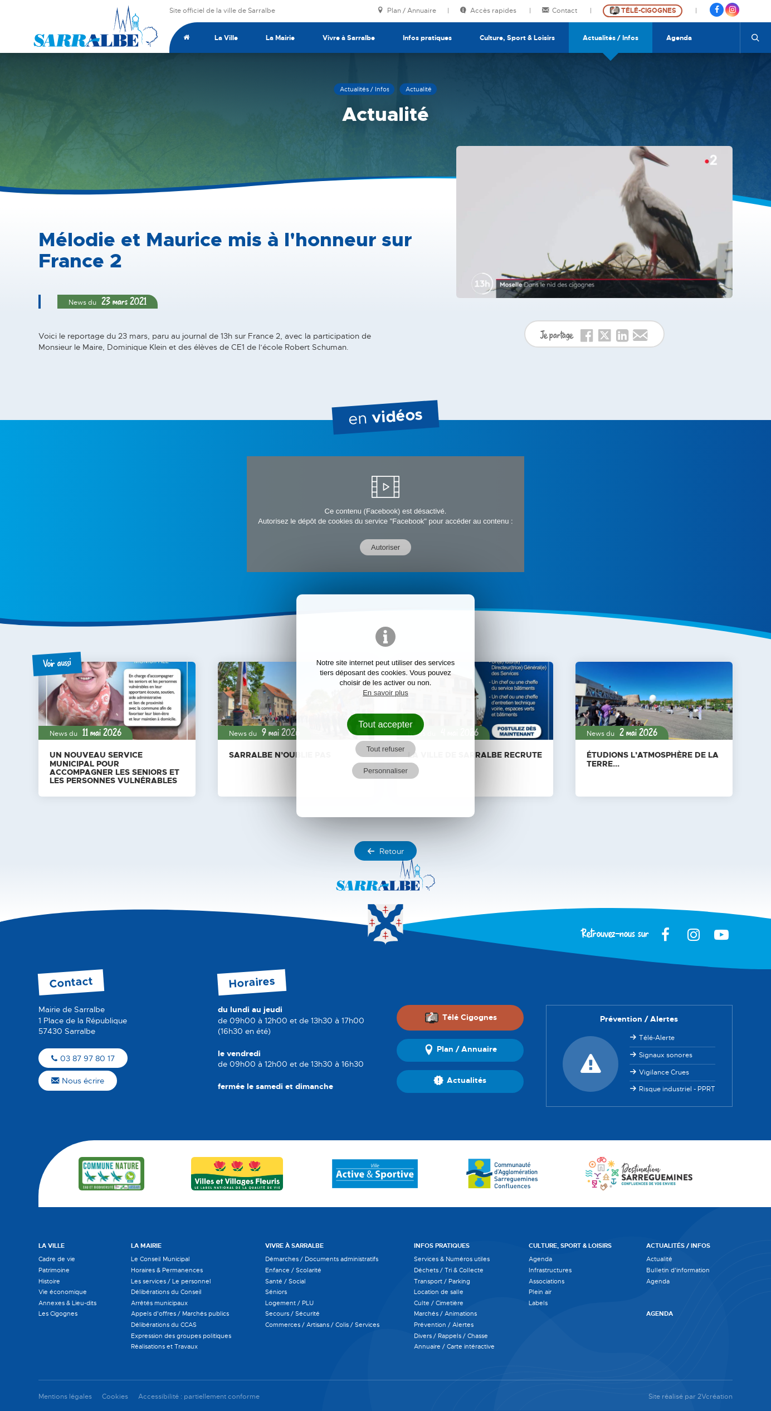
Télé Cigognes (460, 1017)
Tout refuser (386, 749)
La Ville (226, 37)
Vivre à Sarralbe (349, 37)
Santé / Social (285, 1281)
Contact (560, 11)
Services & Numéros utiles (452, 1259)
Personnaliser (385, 770)
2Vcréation (715, 1397)
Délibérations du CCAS (164, 1325)
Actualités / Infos (610, 37)
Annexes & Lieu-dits (67, 1303)
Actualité (659, 1259)
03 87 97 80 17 (83, 1058)
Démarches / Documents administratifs (321, 1259)
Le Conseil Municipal (160, 1259)
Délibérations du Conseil (166, 1292)
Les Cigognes (57, 1313)
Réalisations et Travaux (164, 1346)
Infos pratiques (427, 37)
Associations (546, 1281)
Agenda (679, 37)
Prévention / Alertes (444, 1325)
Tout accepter (385, 724)
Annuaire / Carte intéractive (454, 1346)
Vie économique (62, 1292)
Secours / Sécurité (292, 1313)
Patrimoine (54, 1270)
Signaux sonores (665, 1055)
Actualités (459, 1081)
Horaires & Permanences (167, 1270)
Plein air (540, 1292)
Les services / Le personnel (171, 1281)
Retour (385, 851)
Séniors (276, 1292)
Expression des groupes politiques (181, 1336)
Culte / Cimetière (438, 1303)
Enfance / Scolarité (293, 1270)
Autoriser (385, 547)
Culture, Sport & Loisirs (517, 37)
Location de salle (438, 1292)
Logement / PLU (289, 1303)
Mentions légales (65, 1397)
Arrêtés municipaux (159, 1303)
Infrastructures (550, 1270)
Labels (538, 1303)
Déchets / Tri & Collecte (449, 1270)
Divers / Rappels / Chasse (451, 1336)
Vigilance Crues (664, 1072)
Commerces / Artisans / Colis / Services (322, 1325)
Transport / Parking (442, 1281)
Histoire (49, 1281)
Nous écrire (77, 1081)
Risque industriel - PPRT (677, 1089)
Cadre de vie (56, 1259)
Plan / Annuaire (406, 11)
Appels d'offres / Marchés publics (180, 1313)
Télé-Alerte (657, 1037)
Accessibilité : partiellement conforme (199, 1397)
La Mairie (280, 37)
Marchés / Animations (445, 1313)
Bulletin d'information (678, 1270)
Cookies (115, 1397)
